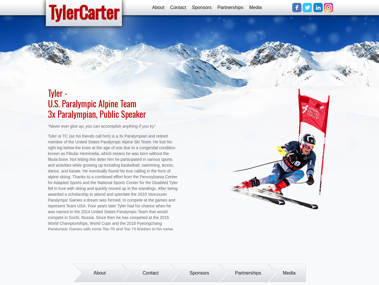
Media (255, 7)
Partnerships (230, 7)
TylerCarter (84, 12)
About (158, 7)
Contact (178, 7)
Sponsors (202, 7)
